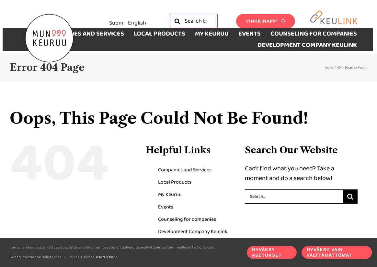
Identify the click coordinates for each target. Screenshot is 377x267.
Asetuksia (106, 257)
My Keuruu (170, 194)
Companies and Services (184, 170)
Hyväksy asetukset (267, 252)
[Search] (177, 21)
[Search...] (294, 196)
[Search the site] (194, 21)
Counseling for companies (187, 219)
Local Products (174, 182)
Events (165, 207)
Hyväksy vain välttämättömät (329, 252)
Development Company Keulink (192, 232)
